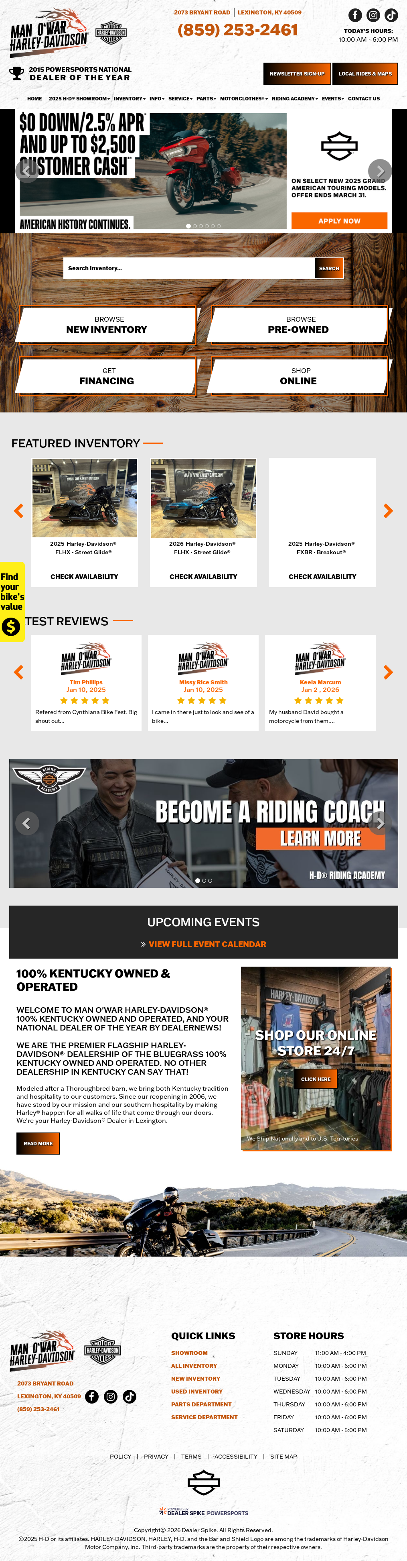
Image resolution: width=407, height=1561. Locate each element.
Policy (120, 1456)
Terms (191, 1456)
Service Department (204, 1417)
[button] (27, 171)
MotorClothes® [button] (242, 99)
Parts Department (201, 1404)
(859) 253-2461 (38, 1409)
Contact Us (364, 99)
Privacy (156, 1456)
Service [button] (178, 99)
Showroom (189, 1353)
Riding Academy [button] (293, 99)
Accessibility (236, 1456)
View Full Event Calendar (203, 944)
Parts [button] (204, 99)
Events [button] (331, 99)
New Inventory (195, 1378)
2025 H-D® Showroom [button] (78, 99)
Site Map (283, 1456)
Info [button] (155, 99)
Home (34, 99)
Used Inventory (197, 1391)
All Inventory (194, 1365)
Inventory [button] (128, 99)
